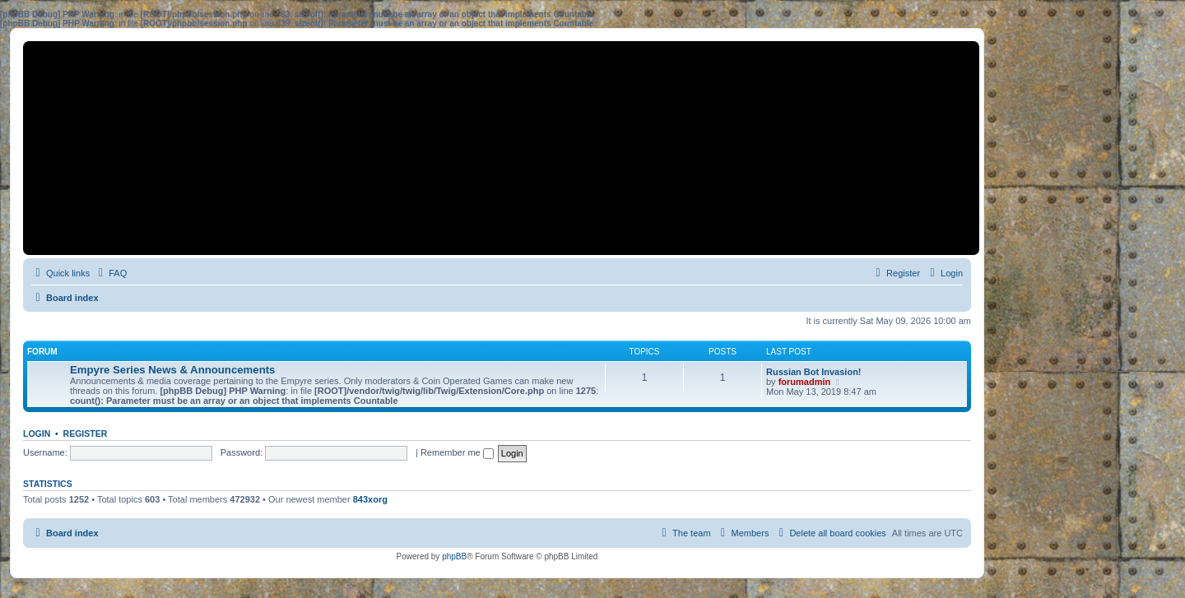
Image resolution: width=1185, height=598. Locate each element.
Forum (42, 351)
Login (36, 433)
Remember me (457, 452)
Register (85, 433)
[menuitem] (110, 273)
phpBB (454, 556)
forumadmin (804, 382)
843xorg (370, 499)
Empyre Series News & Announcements (172, 370)
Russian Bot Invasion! (814, 372)
